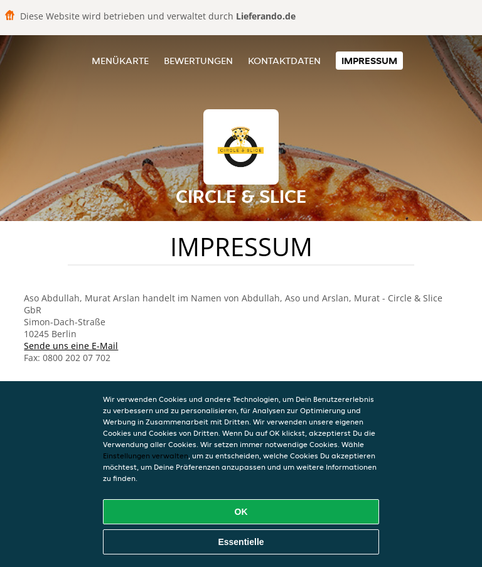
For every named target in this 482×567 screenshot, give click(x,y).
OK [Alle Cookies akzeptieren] (241, 512)
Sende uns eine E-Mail (71, 346)
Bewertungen (198, 60)
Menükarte (120, 60)
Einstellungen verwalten (145, 455)
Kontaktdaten (284, 60)
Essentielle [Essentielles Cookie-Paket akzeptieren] (241, 542)
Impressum (369, 60)
